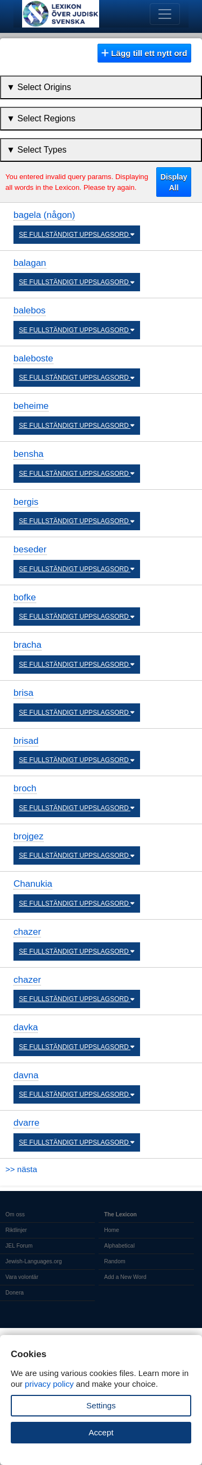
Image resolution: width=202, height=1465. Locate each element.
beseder (30, 549)
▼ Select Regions (40, 118)
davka (25, 1027)
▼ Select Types (36, 149)
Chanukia (32, 884)
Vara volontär (21, 1277)
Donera (14, 1293)
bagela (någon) (44, 215)
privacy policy (49, 1383)
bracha (27, 645)
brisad (25, 741)
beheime (30, 406)
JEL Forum (19, 1246)
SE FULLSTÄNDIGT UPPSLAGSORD (77, 234)
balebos (29, 310)
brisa (23, 693)
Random (114, 1261)
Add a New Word (125, 1277)
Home (111, 1230)
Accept (100, 1432)
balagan (29, 263)
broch (25, 788)
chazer (27, 932)
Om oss (15, 1214)
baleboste (33, 358)
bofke (24, 597)
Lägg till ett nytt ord (144, 53)
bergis (25, 502)
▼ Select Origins (38, 87)
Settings (101, 1405)
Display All (174, 182)
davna (25, 1075)
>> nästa (21, 1169)
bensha (28, 454)
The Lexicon (120, 1214)
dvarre (26, 1123)
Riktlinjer (16, 1230)
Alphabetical (119, 1246)
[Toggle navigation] (165, 14)
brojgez (28, 836)
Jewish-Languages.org (33, 1261)
